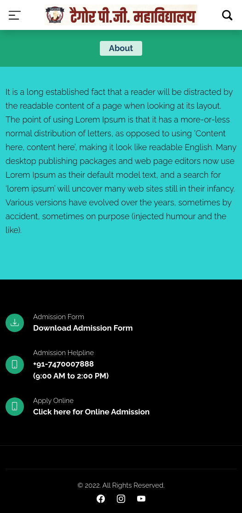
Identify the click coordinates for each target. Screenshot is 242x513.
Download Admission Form (83, 327)
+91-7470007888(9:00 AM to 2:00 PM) (71, 369)
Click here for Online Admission (91, 411)
